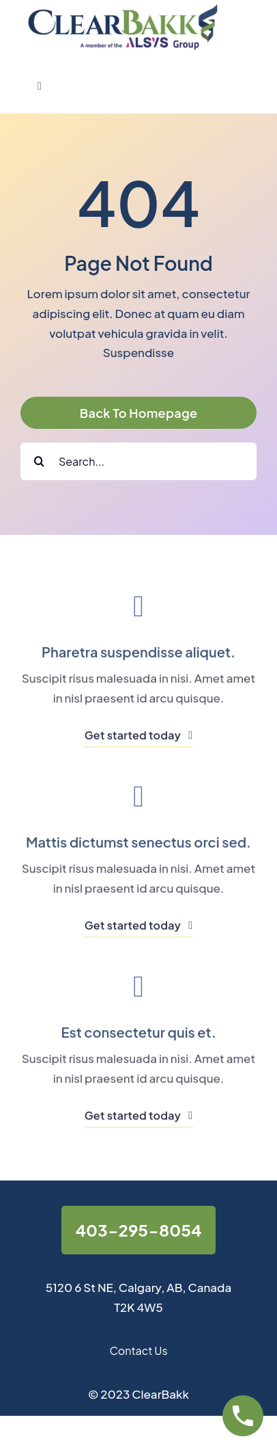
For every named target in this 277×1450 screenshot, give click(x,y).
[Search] (39, 461)
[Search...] (138, 461)
